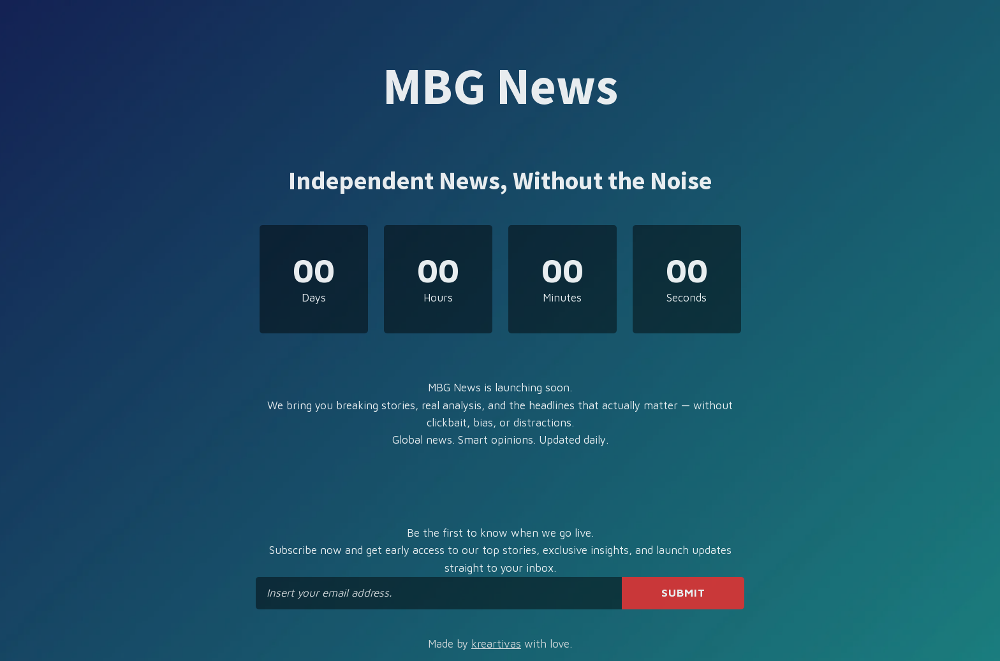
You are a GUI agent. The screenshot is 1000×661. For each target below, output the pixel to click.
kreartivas (496, 643)
